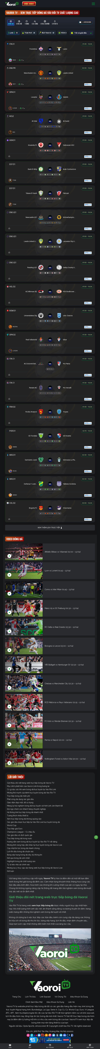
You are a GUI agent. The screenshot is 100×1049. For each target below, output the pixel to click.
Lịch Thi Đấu (30, 997)
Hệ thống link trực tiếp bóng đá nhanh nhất (25, 812)
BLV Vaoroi (47, 33)
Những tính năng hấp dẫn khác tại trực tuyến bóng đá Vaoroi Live (34, 845)
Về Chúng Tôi (60, 997)
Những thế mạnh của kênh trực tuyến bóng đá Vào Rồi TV (31, 793)
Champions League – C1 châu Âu (21, 832)
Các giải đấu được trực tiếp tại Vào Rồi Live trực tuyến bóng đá (33, 822)
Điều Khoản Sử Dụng (79, 997)
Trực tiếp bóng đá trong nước (19, 838)
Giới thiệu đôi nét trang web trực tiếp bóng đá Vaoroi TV (30, 783)
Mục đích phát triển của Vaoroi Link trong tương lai (28, 786)
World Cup (11, 825)
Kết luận (10, 871)
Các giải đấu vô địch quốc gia (19, 835)
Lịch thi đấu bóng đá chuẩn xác (20, 851)
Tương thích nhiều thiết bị (17, 816)
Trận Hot (29, 33)
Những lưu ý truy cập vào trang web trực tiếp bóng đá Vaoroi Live (34, 868)
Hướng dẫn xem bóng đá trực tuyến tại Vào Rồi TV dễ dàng (32, 842)
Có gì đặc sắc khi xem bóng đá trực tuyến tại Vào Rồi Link (31, 789)
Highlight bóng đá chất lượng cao (21, 861)
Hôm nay (65, 33)
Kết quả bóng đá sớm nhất (18, 858)
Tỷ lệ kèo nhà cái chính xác (18, 865)
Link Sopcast (45, 997)
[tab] (10, 22)
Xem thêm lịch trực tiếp (50, 528)
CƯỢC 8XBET (29, 3)
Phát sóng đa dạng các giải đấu (20, 799)
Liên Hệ (71, 1002)
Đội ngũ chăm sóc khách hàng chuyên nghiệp (26, 809)
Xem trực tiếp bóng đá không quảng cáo (24, 819)
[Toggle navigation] (93, 3)
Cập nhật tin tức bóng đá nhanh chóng (23, 848)
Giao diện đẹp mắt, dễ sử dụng (20, 802)
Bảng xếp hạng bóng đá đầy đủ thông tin (24, 855)
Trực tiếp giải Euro (14, 829)
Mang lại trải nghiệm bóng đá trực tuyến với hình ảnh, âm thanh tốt (35, 806)
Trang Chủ (16, 997)
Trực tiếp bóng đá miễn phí (18, 796)
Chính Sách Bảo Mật (34, 1002)
